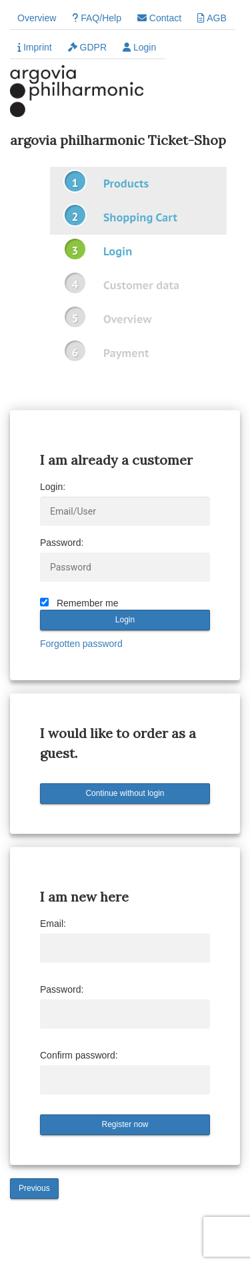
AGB (212, 18)
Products (126, 183)
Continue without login (124, 793)
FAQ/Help (96, 18)
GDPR (87, 47)
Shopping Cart (140, 217)
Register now (124, 1124)
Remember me (88, 603)
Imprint (34, 47)
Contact (159, 18)
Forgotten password (81, 643)
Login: (52, 486)
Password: (61, 542)
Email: (53, 923)
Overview (36, 18)
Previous (34, 1188)
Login (139, 47)
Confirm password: (79, 1055)
